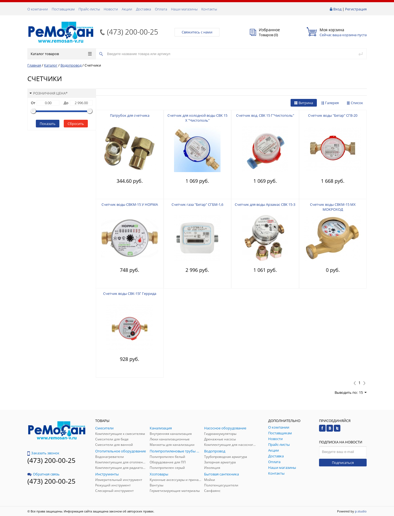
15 (363, 392)
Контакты (209, 9)
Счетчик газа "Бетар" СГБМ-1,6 (197, 204)
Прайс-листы (89, 9)
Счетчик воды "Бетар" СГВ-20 (332, 115)
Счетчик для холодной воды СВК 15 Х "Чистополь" (197, 118)
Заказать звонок (43, 453)
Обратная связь (43, 474)
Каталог (50, 65)
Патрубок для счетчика (129, 115)
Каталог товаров (61, 53)
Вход (337, 9)
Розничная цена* (49, 93)
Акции (127, 9)
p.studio (361, 511)
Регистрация (356, 9)
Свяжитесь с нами (197, 32)
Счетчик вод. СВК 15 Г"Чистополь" (265, 115)
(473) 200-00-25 (132, 32)
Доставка (143, 9)
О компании (37, 9)
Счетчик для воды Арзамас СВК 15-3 (265, 204)
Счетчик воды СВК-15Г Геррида (129, 293)
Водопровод (71, 65)
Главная (34, 65)
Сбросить (76, 123)
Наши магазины (184, 9)
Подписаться (343, 462)
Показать (48, 123)
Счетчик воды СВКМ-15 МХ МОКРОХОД (333, 207)
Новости (111, 9)
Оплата (161, 9)
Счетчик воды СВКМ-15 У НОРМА (130, 204)
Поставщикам (63, 9)
